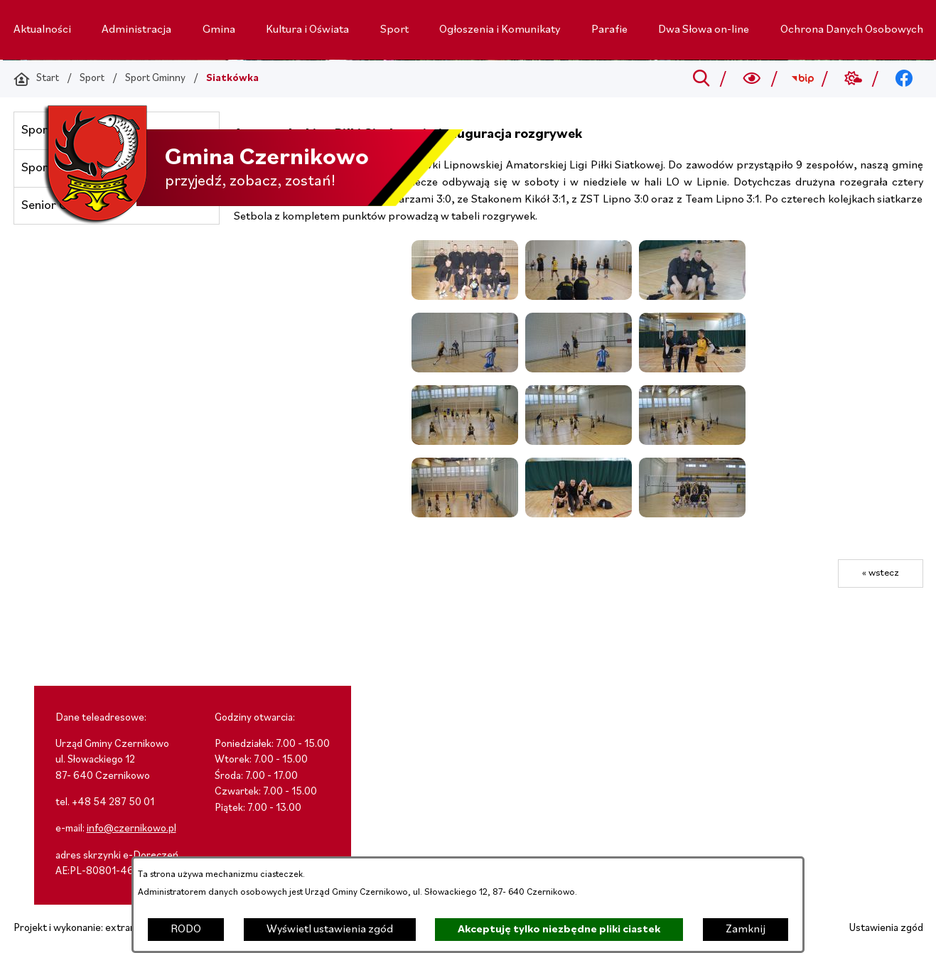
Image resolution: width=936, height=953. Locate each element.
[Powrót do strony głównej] (36, 79)
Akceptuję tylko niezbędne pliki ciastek (559, 929)
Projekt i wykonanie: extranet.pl (85, 928)
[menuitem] (42, 29)
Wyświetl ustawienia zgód (330, 929)
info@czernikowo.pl (131, 829)
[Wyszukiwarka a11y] (751, 79)
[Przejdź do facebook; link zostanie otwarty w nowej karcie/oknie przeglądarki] (903, 79)
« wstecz (880, 573)
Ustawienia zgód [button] (886, 928)
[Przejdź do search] (701, 79)
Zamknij (745, 929)
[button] (464, 297)
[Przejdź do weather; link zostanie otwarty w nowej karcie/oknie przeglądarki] (853, 79)
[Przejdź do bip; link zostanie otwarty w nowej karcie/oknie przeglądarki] (803, 79)
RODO (186, 929)
